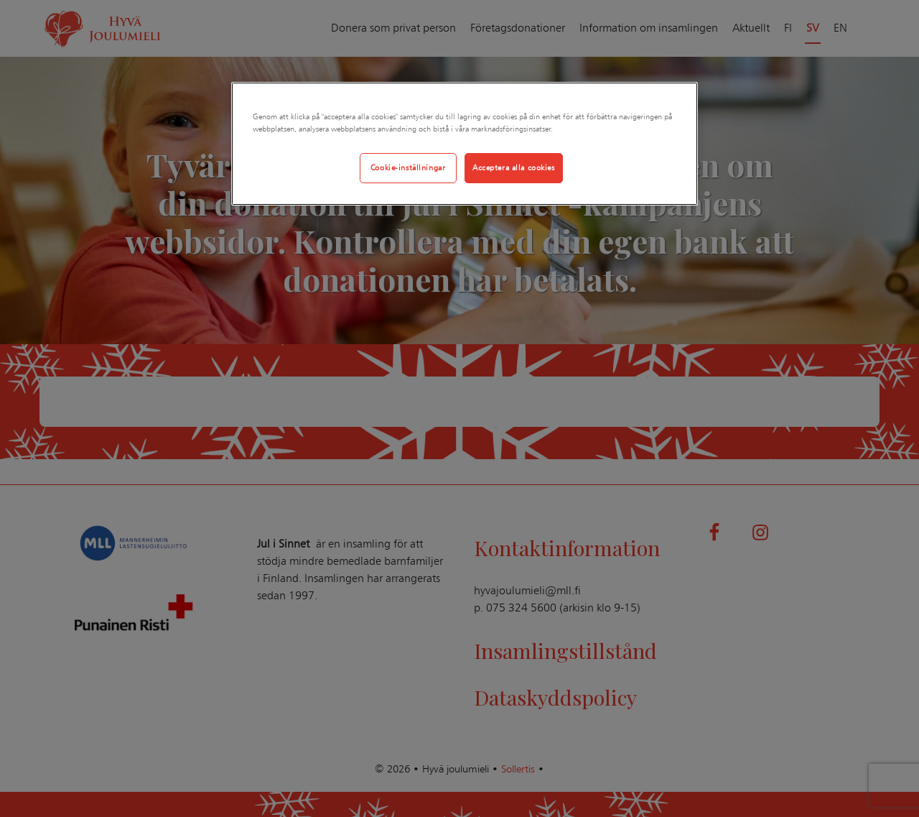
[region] (464, 144)
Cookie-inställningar (407, 167)
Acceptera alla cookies (513, 167)
